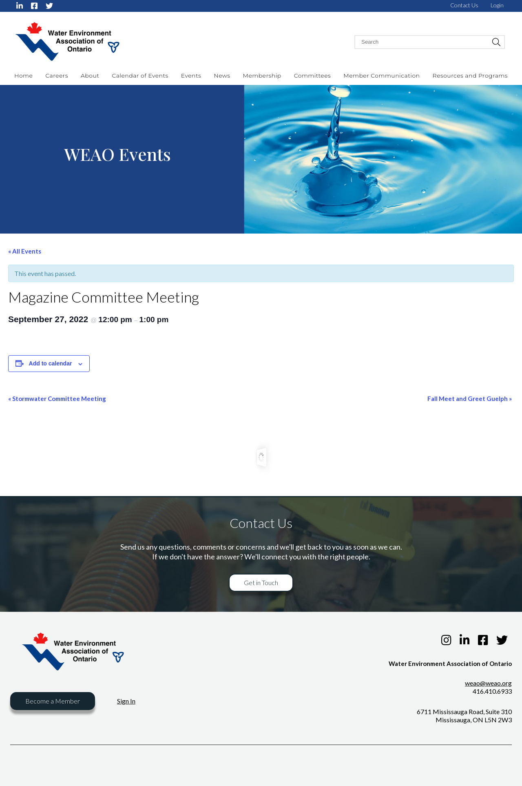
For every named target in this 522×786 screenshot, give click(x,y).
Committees (312, 75)
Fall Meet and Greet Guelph (469, 398)
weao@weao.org (488, 683)
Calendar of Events (140, 75)
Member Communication (381, 75)
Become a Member (52, 701)
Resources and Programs (470, 75)
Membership (262, 75)
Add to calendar (50, 363)
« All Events (24, 251)
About (90, 75)
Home (23, 75)
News (222, 75)
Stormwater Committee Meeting (57, 398)
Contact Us (464, 5)
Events (191, 75)
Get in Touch (261, 582)
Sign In (126, 701)
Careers (56, 75)
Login (497, 5)
